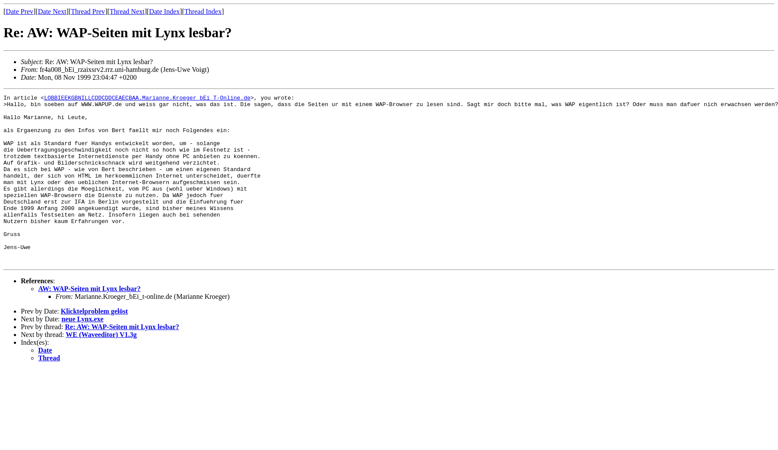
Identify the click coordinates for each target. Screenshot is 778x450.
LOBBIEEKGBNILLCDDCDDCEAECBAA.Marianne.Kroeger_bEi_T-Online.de (147, 99)
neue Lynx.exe (83, 352)
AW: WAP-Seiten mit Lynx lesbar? (89, 322)
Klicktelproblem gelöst (94, 345)
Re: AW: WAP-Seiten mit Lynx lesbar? (122, 360)
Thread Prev (88, 11)
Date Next (52, 11)
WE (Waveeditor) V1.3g (101, 368)
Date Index (164, 11)
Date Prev (19, 11)
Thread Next (127, 11)
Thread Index (203, 11)
